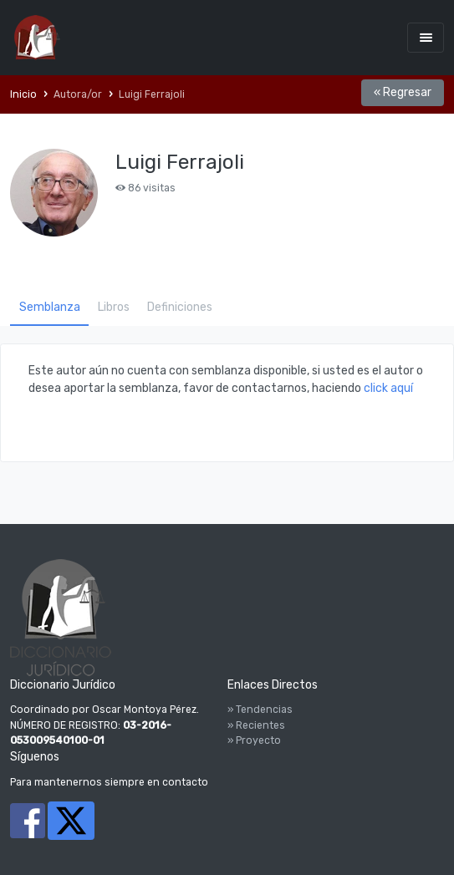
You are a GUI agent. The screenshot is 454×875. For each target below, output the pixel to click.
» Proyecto (254, 740)
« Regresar (402, 92)
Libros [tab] (114, 307)
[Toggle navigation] (425, 37)
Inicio (23, 94)
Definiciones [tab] (179, 307)
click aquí (388, 388)
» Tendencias (260, 709)
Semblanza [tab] (49, 307)
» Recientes (256, 725)
